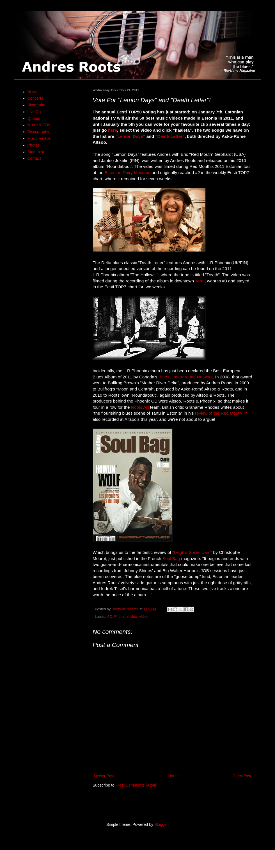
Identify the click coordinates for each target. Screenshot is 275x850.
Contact (34, 158)
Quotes (33, 118)
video (143, 617)
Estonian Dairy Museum (127, 172)
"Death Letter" (169, 136)
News (32, 92)
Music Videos (39, 138)
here (112, 130)
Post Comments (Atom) (137, 785)
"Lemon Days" (130, 136)
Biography (36, 105)
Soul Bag (171, 558)
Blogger (161, 824)
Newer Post (104, 776)
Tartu (200, 280)
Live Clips (36, 111)
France (119, 617)
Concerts (35, 98)
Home (173, 776)
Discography (38, 131)
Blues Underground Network (186, 376)
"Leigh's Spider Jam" (192, 552)
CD (109, 617)
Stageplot (35, 152)
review (132, 617)
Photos (33, 145)
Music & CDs (38, 125)
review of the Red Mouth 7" (221, 413)
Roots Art (140, 407)
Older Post (242, 776)
